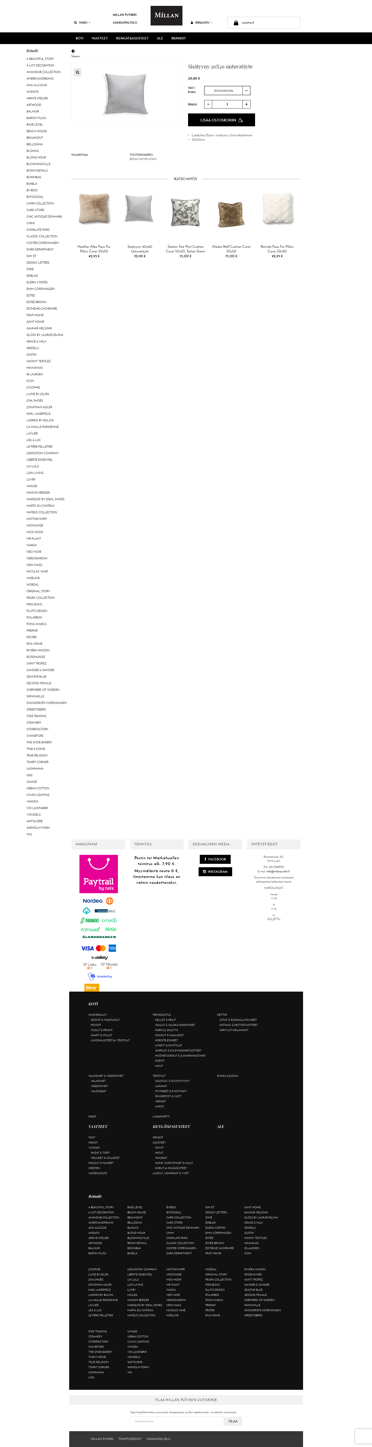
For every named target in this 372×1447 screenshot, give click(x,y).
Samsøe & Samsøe (40, 670)
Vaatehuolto (97, 1173)
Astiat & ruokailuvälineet (238, 1020)
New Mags (34, 565)
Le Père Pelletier (39, 446)
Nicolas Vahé (37, 571)
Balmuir (33, 111)
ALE (160, 38)
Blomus (33, 151)
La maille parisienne (43, 427)
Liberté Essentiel (40, 459)
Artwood (34, 105)
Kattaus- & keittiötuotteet (238, 1025)
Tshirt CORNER (37, 762)
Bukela (32, 183)
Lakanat (161, 1086)
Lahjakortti (161, 1116)
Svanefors (35, 735)
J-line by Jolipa (38, 394)
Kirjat (92, 1116)
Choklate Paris (38, 229)
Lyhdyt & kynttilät (168, 1045)
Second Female (39, 683)
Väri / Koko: (192, 90)
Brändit (179, 38)
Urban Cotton (38, 788)
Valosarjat (98, 1091)
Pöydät (96, 1025)
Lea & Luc (34, 440)
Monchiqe (35, 525)
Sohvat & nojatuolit (105, 1020)
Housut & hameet (101, 1163)
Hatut (159, 1152)
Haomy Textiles (39, 361)
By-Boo (32, 190)
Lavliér (32, 433)
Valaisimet (98, 1081)
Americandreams (40, 78)
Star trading (36, 716)
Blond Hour (36, 157)
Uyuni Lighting (38, 795)
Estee (31, 295)
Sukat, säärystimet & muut (174, 1163)
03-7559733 (276, 867)
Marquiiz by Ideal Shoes (46, 499)
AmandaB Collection (44, 72)
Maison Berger (38, 492)
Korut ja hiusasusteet (171, 1168)
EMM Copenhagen (41, 289)
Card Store (35, 210)
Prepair (32, 630)
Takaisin (185, 53)
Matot (159, 1106)
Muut (159, 1066)
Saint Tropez (37, 663)
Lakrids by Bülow (40, 420)
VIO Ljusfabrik (37, 808)
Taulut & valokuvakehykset (175, 1025)
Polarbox (34, 617)
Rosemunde (36, 657)
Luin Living (35, 473)
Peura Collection (41, 597)
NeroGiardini (37, 558)
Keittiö (222, 1014)
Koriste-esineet (166, 1040)
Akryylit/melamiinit (233, 1030)
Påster (32, 637)
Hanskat (161, 1158)
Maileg (32, 486)
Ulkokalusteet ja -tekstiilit (110, 1040)
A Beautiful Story (40, 59)
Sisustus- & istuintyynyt (172, 1081)
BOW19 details (37, 170)
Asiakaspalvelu (125, 22)
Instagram (215, 871)
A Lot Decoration (40, 65)
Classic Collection (42, 236)
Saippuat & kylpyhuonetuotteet (178, 1050)
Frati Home (35, 315)
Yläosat (94, 1147)
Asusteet (159, 1142)
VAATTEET (100, 38)
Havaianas (35, 367)
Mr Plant (34, 538)
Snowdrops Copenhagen (47, 703)
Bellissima (35, 144)
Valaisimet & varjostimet (106, 1076)
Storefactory (37, 729)
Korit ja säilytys (166, 1030)
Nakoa (32, 545)
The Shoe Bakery (39, 742)
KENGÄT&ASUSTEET (132, 38)
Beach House (37, 131)
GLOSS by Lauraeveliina (45, 335)
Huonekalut (97, 1014)
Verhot (160, 1101)
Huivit (159, 1147)
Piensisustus (162, 1014)
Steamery (34, 722)
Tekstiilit (159, 1076)
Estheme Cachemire (42, 308)
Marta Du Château (41, 505)
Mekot (93, 1142)
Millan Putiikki (124, 15)
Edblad (32, 275)
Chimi (31, 223)
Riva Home (34, 643)
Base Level (35, 124)
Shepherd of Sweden (43, 689)
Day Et (31, 256)
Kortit (159, 1060)
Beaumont (35, 137)
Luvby (31, 479)
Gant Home (35, 321)
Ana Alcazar (37, 85)
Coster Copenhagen (43, 243)
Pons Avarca (37, 624)
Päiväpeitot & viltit (168, 1096)
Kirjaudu (202, 22)
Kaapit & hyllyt (101, 1035)
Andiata (33, 91)
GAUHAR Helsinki (39, 328)
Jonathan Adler (39, 407)
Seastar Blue (36, 676)
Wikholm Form (38, 827)
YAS (29, 834)
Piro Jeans (34, 604)
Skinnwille (35, 696)
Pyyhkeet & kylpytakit (171, 1091)
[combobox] (227, 90)
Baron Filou (36, 118)
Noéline (33, 578)
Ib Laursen (35, 374)
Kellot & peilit (165, 1020)
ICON (30, 381)
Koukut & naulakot (169, 1035)
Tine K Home (36, 749)
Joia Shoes (35, 400)
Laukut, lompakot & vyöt (171, 1173)
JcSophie (33, 387)
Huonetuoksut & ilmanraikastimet (180, 1055)
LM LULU (33, 466)
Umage (32, 781)
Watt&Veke (35, 821)
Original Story (38, 591)
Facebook (215, 859)
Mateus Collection (42, 512)
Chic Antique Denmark (44, 216)
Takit (91, 1137)
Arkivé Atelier (37, 98)
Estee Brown (37, 302)
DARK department (40, 249)
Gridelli (33, 348)
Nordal (33, 584)
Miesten (94, 1168)
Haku (82, 22)
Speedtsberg (36, 709)
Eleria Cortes (37, 282)
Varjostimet (99, 1086)
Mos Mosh (35, 532)
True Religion (37, 755)
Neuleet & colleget (105, 1158)
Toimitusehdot (130, 1439)
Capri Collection (40, 203)
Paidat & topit (100, 1152)
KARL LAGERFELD (39, 413)
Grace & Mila (36, 341)
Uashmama (35, 768)
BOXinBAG (34, 177)
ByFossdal (35, 197)
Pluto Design (37, 611)
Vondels (34, 814)
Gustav (32, 354)
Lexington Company (43, 453)
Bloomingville (38, 164)
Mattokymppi (37, 519)
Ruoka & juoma (227, 1076)
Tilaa (233, 1421)
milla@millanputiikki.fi (278, 871)
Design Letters (38, 262)
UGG (29, 775)
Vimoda (32, 801)
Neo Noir (34, 551)
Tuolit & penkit (102, 1030)
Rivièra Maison (38, 650)
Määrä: (193, 104)
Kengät (158, 1137)
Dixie (30, 269)
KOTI (79, 38)
